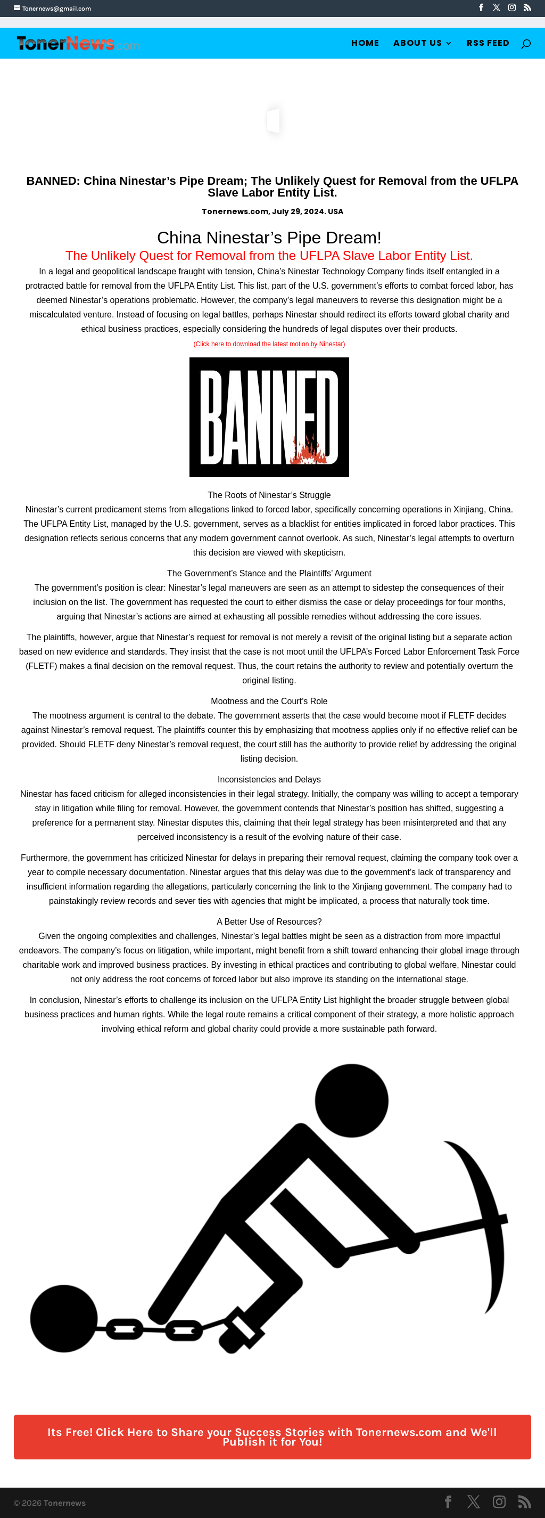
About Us (417, 44)
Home (365, 44)
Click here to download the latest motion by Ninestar (269, 344)
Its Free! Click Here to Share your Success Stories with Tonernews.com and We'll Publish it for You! (272, 1437)
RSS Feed (488, 44)
